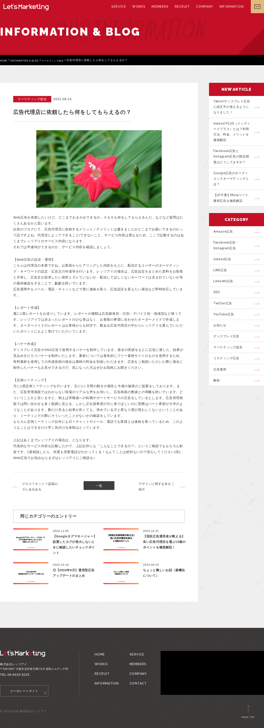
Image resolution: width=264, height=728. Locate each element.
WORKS (139, 11)
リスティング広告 (228, 384)
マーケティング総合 (62, 60)
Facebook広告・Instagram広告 (228, 258)
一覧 (99, 487)
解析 (218, 408)
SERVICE (120, 11)
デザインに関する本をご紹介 (156, 486)
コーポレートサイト (24, 690)
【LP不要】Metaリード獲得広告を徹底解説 (233, 207)
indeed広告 (223, 273)
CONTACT (135, 676)
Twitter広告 (224, 322)
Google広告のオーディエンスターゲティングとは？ (233, 186)
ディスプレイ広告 (228, 359)
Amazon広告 (224, 242)
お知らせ (221, 347)
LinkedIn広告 (225, 298)
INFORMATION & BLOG (29, 60)
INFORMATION (228, 11)
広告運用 (221, 396)
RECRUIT (181, 11)
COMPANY (202, 11)
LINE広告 (222, 285)
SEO (218, 310)
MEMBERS (160, 11)
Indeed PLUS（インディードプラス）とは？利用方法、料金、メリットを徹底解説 (233, 135)
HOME (4, 60)
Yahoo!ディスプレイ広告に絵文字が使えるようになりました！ (233, 108)
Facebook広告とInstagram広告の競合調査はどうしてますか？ (233, 162)
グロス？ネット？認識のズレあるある (40, 486)
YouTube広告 (225, 334)
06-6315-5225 (18, 674)
